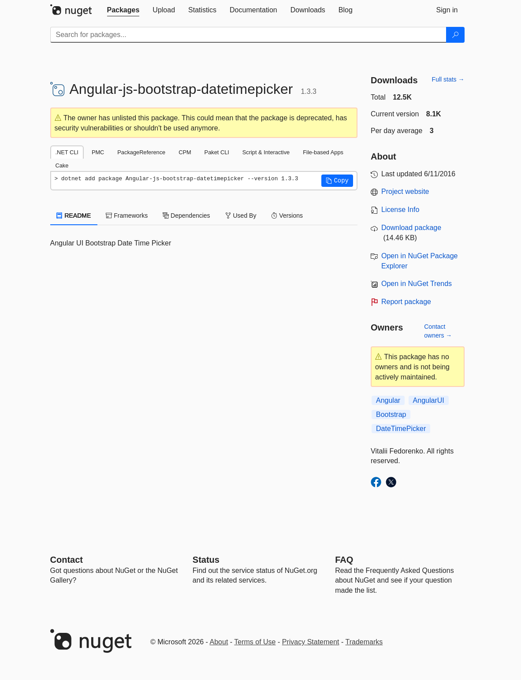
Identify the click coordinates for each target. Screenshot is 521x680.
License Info (400, 209)
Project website (405, 191)
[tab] (123, 10)
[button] (337, 181)
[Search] (455, 35)
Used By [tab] (241, 215)
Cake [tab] (62, 165)
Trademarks (364, 642)
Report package (406, 301)
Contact (66, 560)
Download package (411, 227)
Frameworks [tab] (127, 215)
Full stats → (448, 79)
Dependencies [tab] (186, 215)
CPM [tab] (185, 152)
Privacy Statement (310, 642)
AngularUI (428, 400)
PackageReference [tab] (141, 152)
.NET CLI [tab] (67, 152)
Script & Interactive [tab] (266, 152)
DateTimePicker (401, 428)
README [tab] (74, 215)
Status (206, 560)
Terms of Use (254, 642)
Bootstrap (391, 414)
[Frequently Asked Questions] (344, 560)
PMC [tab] (98, 152)
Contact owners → (438, 331)
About (219, 642)
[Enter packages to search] (248, 35)
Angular (388, 400)
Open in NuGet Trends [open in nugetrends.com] (416, 283)
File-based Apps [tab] (323, 152)
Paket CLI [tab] (217, 152)
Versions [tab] (287, 215)
